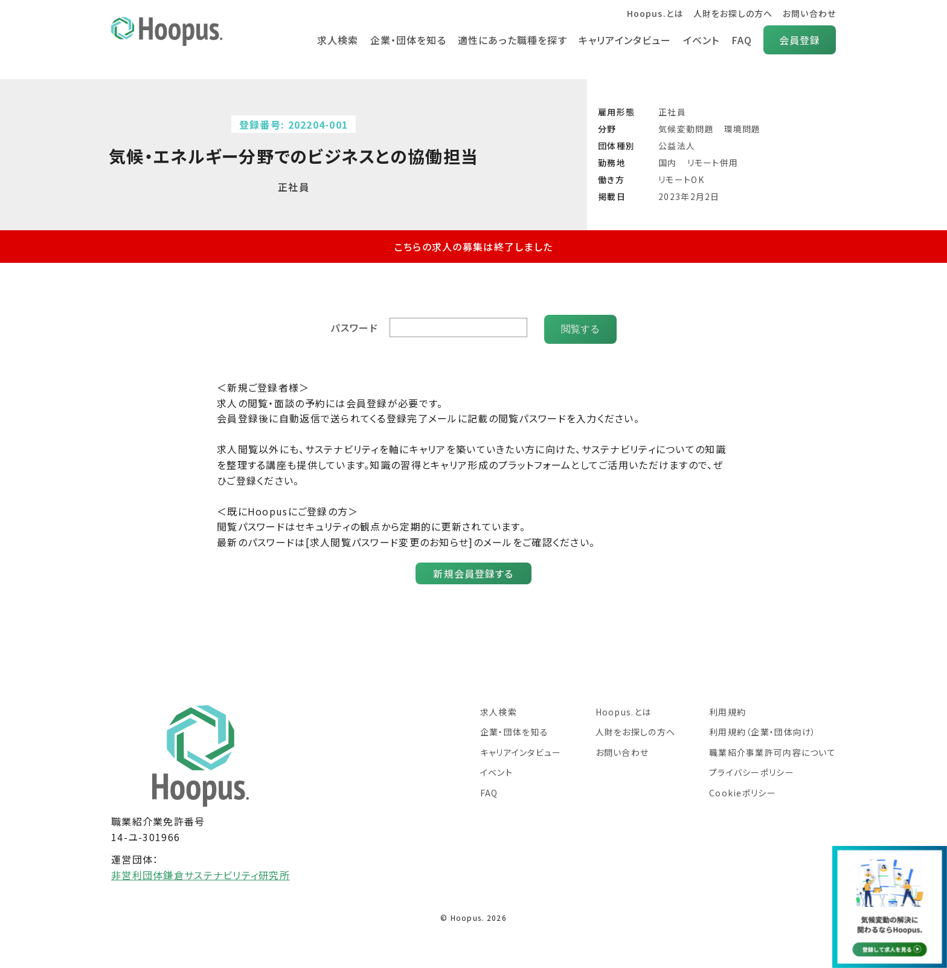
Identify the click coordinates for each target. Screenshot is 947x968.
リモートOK (681, 179)
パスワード (355, 326)
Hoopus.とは (653, 13)
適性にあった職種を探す (510, 40)
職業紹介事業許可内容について (772, 749)
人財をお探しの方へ (732, 13)
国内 (667, 162)
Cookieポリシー (742, 789)
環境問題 (742, 129)
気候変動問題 (686, 129)
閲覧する (580, 325)
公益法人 (676, 146)
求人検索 (334, 40)
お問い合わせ (809, 13)
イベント (700, 40)
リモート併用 (713, 162)
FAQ (741, 40)
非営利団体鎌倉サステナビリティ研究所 (200, 871)
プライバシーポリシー (751, 769)
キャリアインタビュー (623, 40)
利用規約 (727, 708)
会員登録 (799, 40)
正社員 (672, 112)
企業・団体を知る (405, 40)
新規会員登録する (473, 570)
